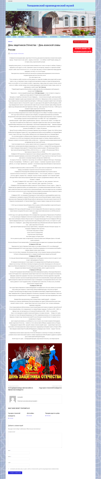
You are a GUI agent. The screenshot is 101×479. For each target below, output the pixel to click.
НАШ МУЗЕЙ (21, 36)
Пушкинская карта (65, 36)
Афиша (14, 36)
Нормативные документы (40, 36)
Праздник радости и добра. (52, 413)
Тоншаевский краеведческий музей (50, 5)
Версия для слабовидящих (80, 41)
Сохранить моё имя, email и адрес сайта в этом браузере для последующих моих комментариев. (34, 468)
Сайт (9, 462)
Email (9, 456)
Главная (9, 36)
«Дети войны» (30, 413)
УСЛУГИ (28, 36)
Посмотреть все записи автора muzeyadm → (28, 401)
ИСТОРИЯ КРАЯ (53, 36)
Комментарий (12, 431)
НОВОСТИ (10, 41)
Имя (9, 450)
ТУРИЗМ (73, 36)
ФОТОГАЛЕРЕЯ (81, 36)
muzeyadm (15, 53)
